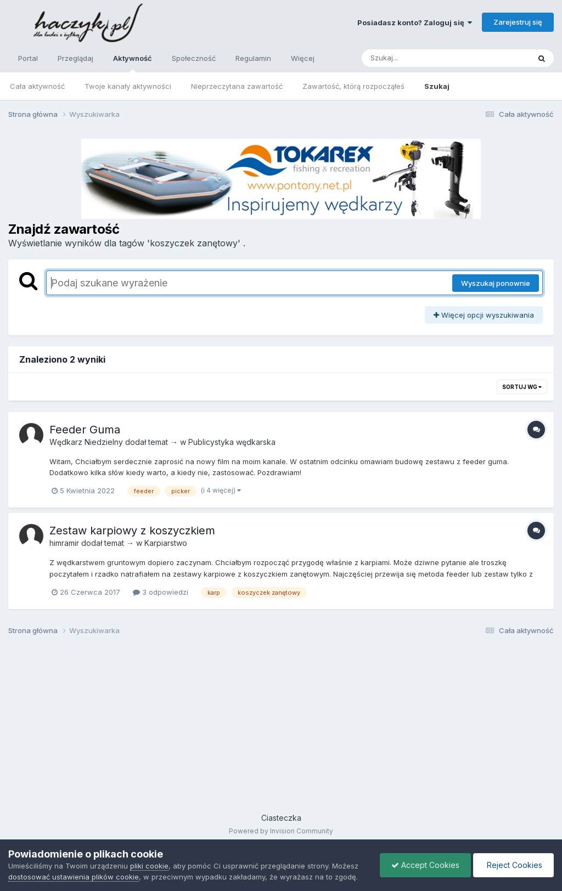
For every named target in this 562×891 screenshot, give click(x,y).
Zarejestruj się (517, 22)
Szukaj (436, 86)
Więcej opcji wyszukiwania (484, 315)
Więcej (302, 58)
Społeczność (194, 58)
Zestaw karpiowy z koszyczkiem (132, 530)
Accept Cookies (425, 865)
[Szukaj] (419, 58)
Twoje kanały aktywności (128, 86)
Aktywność (132, 63)
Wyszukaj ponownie (495, 283)
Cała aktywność (37, 86)
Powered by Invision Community (281, 831)
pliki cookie (149, 865)
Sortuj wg (522, 387)
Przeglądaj (75, 58)
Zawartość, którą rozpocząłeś (353, 86)
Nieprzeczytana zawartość (237, 86)
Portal (28, 58)
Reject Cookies (513, 865)
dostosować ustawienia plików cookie (73, 876)
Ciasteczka (281, 817)
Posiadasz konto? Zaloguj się (414, 22)
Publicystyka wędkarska (232, 442)
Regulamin (253, 58)
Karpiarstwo (165, 543)
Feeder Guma (84, 429)
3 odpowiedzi (160, 592)
